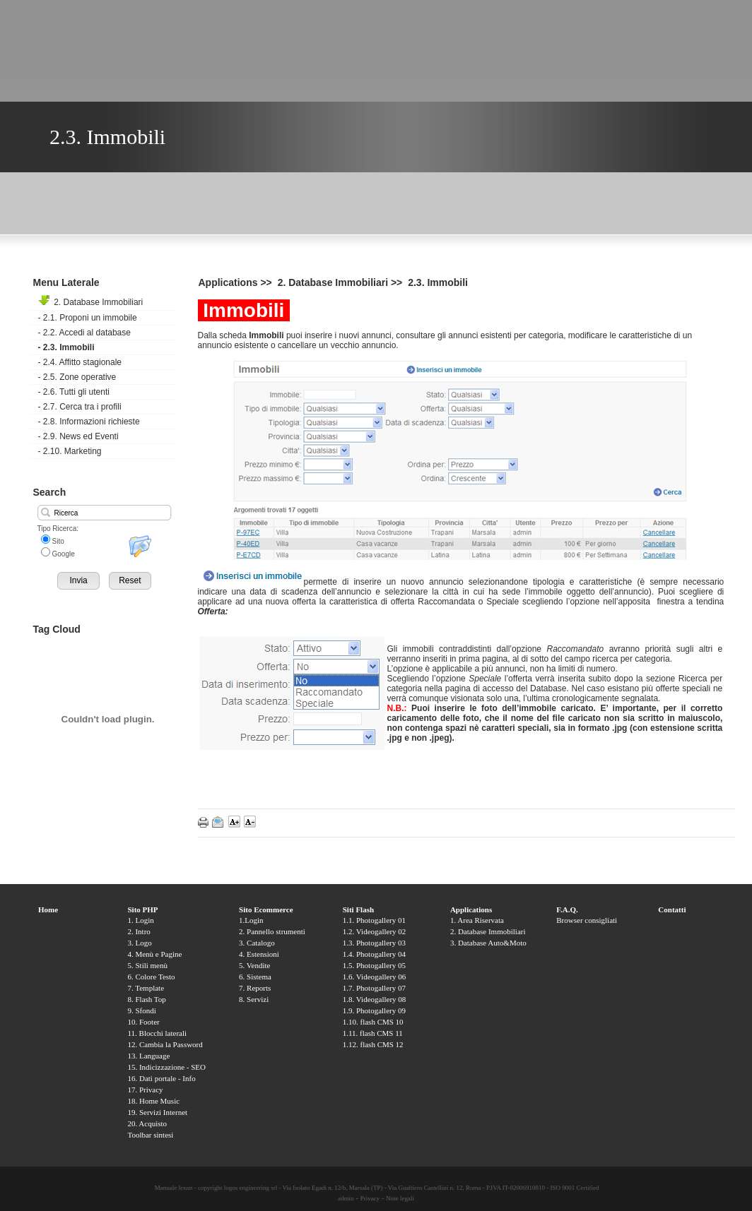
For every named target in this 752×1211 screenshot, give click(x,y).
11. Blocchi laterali (157, 1033)
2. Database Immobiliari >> (342, 282)
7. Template (145, 988)
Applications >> (237, 282)
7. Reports (255, 988)
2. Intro (138, 931)
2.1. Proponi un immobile (87, 318)
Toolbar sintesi (150, 1135)
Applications (471, 909)
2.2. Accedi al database (84, 333)
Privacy (370, 1198)
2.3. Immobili (66, 347)
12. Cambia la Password (164, 1044)
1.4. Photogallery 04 (374, 954)
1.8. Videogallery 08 (374, 999)
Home (48, 909)
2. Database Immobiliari (90, 302)
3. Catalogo (257, 942)
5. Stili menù (147, 965)
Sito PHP (142, 909)
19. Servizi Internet (157, 1112)
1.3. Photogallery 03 (374, 942)
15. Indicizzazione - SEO (166, 1067)
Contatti (672, 909)
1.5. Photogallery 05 (374, 965)
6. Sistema (255, 976)
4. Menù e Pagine (154, 954)
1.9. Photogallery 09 (374, 1010)
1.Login (251, 920)
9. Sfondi (141, 1010)
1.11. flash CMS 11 (373, 1033)
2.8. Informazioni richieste (89, 421)
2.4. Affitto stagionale (80, 362)
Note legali (400, 1198)
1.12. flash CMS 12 (373, 1044)
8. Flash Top (146, 999)
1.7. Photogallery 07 (374, 988)
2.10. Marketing (70, 451)
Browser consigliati (586, 920)
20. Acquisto (147, 1123)
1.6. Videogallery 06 (374, 976)
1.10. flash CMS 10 (373, 1022)
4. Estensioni (259, 954)
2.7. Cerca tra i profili (80, 407)
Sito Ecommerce (266, 909)
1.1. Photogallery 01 (374, 920)
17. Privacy (145, 1089)
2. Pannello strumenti (272, 931)
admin (346, 1198)
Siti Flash (358, 909)
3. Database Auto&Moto (488, 942)
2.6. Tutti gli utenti (74, 392)
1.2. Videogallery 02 (374, 931)
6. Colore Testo (151, 976)
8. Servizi (254, 999)
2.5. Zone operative (77, 377)
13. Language (148, 1055)
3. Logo (139, 942)
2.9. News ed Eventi (78, 436)
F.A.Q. (566, 909)
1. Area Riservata (477, 920)
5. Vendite (254, 965)
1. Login (140, 920)
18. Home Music (153, 1101)
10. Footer (143, 1022)
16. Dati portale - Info (161, 1078)
